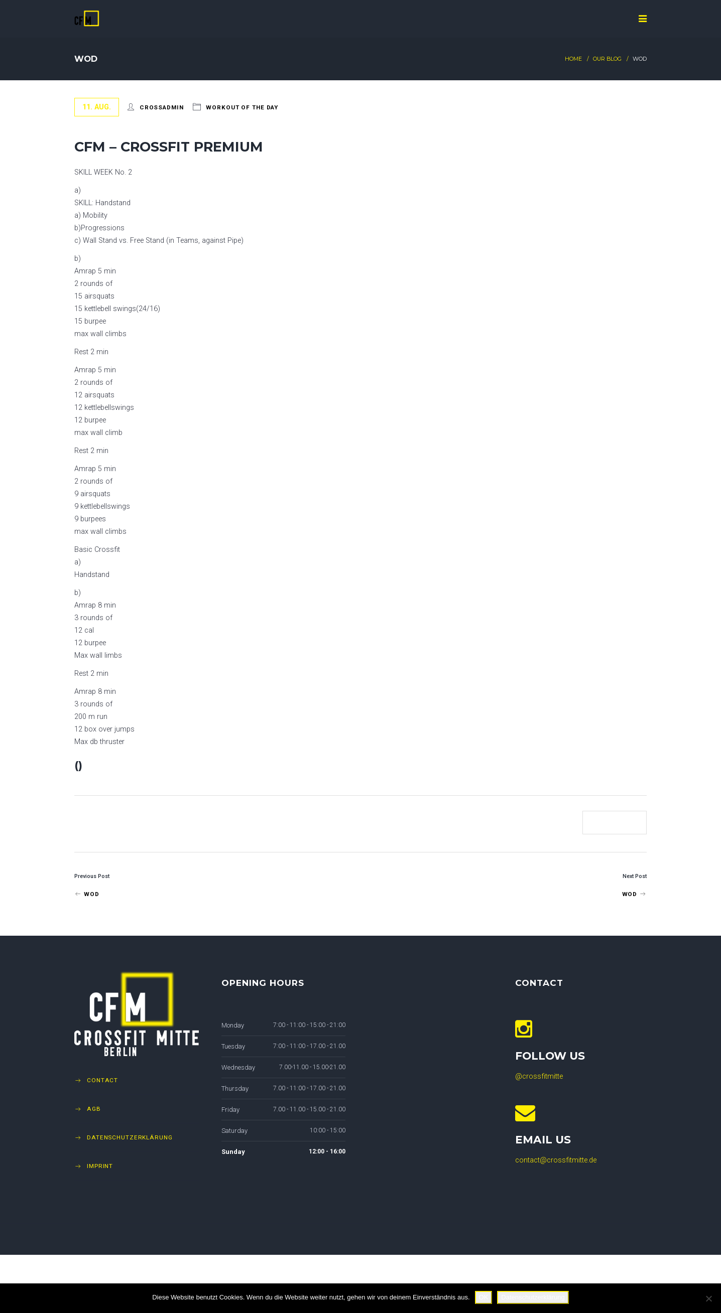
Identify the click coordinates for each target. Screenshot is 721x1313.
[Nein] (708, 1298)
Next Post (635, 876)
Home (573, 59)
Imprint (100, 1166)
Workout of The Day (242, 107)
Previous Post (91, 876)
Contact (102, 1080)
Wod (86, 894)
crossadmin (162, 107)
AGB (94, 1108)
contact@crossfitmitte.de (555, 1160)
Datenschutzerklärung (130, 1137)
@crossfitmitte (539, 1076)
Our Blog (607, 59)
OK (484, 1297)
